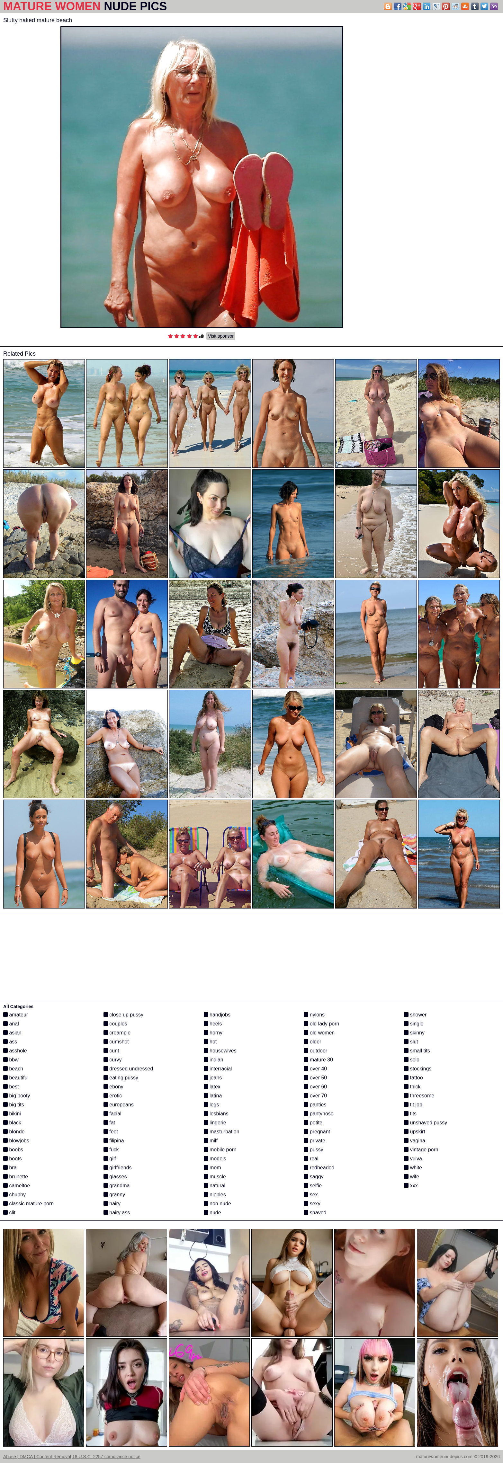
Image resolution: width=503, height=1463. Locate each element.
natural (214, 1185)
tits (410, 1113)
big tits (13, 1104)
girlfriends (117, 1167)
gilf (109, 1158)
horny (213, 1032)
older (312, 1041)
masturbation (221, 1131)
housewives (220, 1050)
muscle (215, 1176)
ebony (113, 1086)
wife (411, 1176)
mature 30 (318, 1059)
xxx (411, 1185)
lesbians (216, 1113)
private (314, 1140)
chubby (14, 1194)
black (12, 1122)
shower (415, 1014)
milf (211, 1140)
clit (9, 1212)
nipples (215, 1194)
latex (212, 1086)
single (413, 1023)
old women (319, 1032)
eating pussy (120, 1077)
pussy (313, 1149)
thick (412, 1086)
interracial (218, 1068)
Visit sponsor (221, 336)
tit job (413, 1104)
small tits (417, 1050)
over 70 (315, 1095)
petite (313, 1122)
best (11, 1086)
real (311, 1158)
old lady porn (321, 1023)
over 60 (315, 1086)
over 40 (315, 1068)
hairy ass (116, 1212)
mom (212, 1167)
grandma (116, 1185)
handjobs (217, 1014)
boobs (13, 1149)
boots (12, 1158)
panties (315, 1104)
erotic (112, 1095)
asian (12, 1032)
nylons (314, 1014)
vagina (414, 1140)
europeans (118, 1104)
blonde (14, 1131)
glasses (115, 1176)
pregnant (317, 1131)
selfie (313, 1185)
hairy (112, 1203)
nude (212, 1212)
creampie (116, 1032)
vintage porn (421, 1149)
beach (13, 1068)
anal (11, 1023)
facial (112, 1113)
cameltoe (16, 1185)
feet (110, 1131)
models (215, 1158)
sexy (312, 1203)
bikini (12, 1113)
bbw (11, 1059)
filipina (113, 1140)
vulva (413, 1158)
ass (10, 1041)
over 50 (315, 1077)
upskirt (414, 1131)
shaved (315, 1212)
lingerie (215, 1122)
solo (411, 1059)
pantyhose (318, 1113)
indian (213, 1059)
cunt (111, 1050)
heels (213, 1023)
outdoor (315, 1050)
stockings (417, 1068)
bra (10, 1167)
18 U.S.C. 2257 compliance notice (106, 1456)
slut (411, 1041)
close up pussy (123, 1014)
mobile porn (220, 1149)
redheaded (319, 1167)
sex (311, 1194)
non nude (217, 1203)
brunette (15, 1176)
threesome (419, 1095)
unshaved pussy (425, 1122)
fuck (111, 1149)
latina (213, 1095)
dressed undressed (128, 1068)
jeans (213, 1077)
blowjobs (16, 1140)
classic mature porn (28, 1203)
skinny (414, 1032)
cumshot (116, 1041)
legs (211, 1104)
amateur (15, 1014)
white (413, 1167)
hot (210, 1041)
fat (109, 1122)
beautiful (16, 1077)
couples (115, 1023)
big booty (16, 1095)
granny (114, 1194)
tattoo (413, 1077)
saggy (313, 1176)
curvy (112, 1059)
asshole (15, 1050)
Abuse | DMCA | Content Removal (37, 1456)
